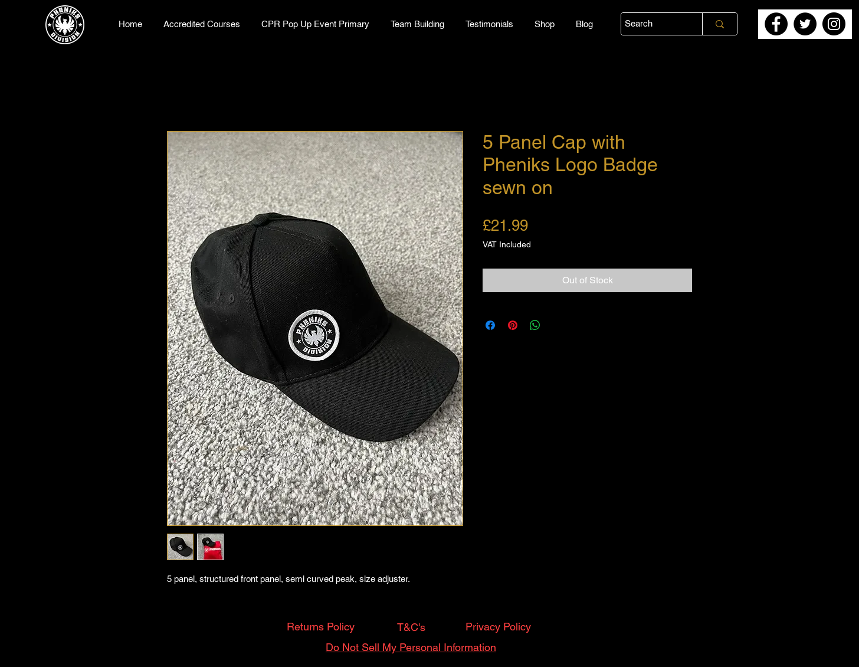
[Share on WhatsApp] (535, 325)
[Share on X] (557, 325)
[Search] (651, 24)
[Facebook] (776, 23)
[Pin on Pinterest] (513, 325)
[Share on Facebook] (490, 325)
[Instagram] (833, 23)
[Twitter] (805, 23)
